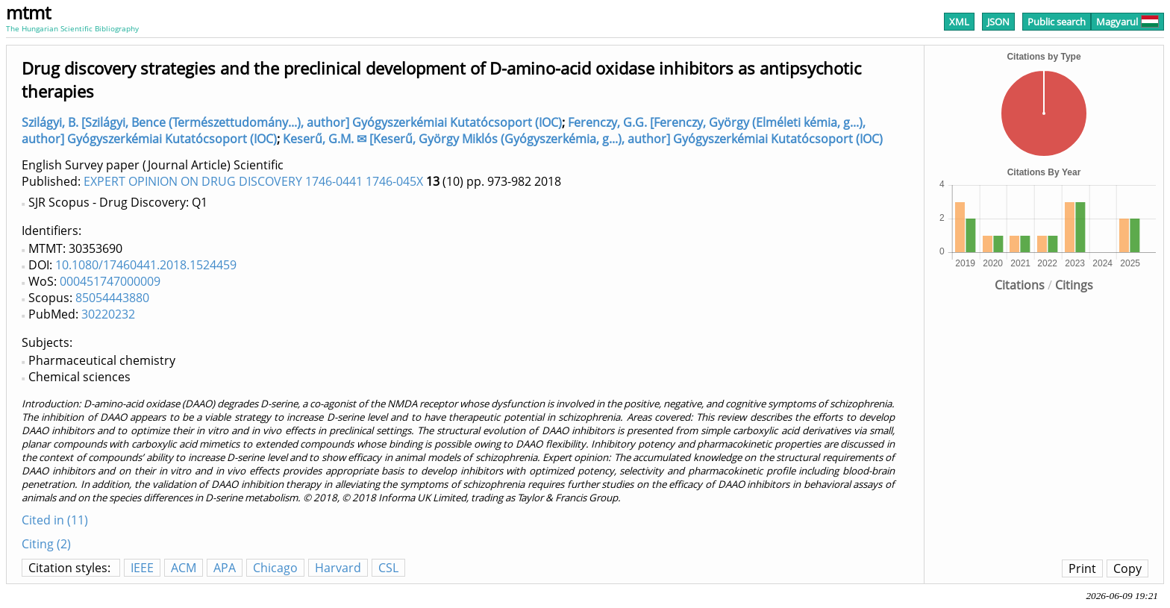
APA (224, 568)
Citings (1074, 285)
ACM (183, 568)
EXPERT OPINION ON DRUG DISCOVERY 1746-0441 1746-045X (253, 181)
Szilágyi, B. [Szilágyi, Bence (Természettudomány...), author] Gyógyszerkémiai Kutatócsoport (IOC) (292, 122)
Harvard (338, 568)
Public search (1056, 21)
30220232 (108, 314)
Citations (1020, 285)
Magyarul (1127, 21)
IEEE (142, 568)
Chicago (275, 568)
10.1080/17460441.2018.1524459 (146, 265)
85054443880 (112, 297)
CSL (388, 568)
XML (959, 21)
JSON (998, 21)
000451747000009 (110, 281)
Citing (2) (46, 544)
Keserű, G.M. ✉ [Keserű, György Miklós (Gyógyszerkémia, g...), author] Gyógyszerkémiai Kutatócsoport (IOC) (583, 139)
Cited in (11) (55, 520)
